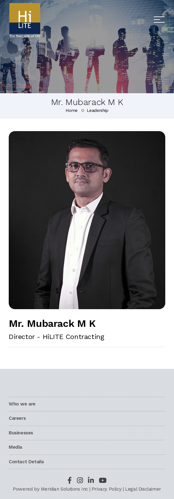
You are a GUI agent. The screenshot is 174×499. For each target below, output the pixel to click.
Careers (17, 418)
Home (71, 110)
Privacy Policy (106, 489)
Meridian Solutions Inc (64, 489)
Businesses (21, 433)
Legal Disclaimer (143, 489)
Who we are (22, 404)
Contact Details (26, 462)
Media (15, 447)
